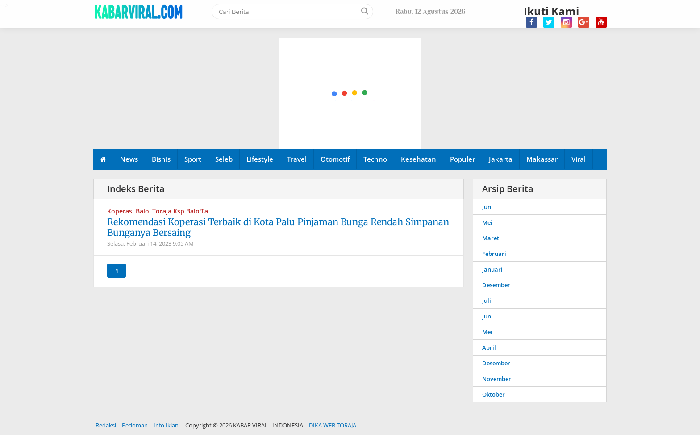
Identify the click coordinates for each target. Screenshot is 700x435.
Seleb (224, 159)
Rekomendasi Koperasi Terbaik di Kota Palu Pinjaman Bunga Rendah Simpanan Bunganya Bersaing (278, 227)
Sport (192, 159)
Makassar (542, 159)
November (496, 379)
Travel (297, 159)
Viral (578, 159)
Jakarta (500, 159)
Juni (487, 207)
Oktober (493, 394)
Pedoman (135, 425)
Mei (487, 222)
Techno (375, 159)
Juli (486, 301)
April (489, 347)
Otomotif (335, 159)
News (129, 159)
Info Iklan (166, 425)
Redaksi (106, 425)
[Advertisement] (350, 49)
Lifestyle (259, 159)
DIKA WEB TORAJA (332, 425)
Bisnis (161, 159)
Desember (496, 285)
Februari (494, 254)
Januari (492, 269)
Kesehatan (418, 159)
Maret (490, 238)
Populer (462, 159)
